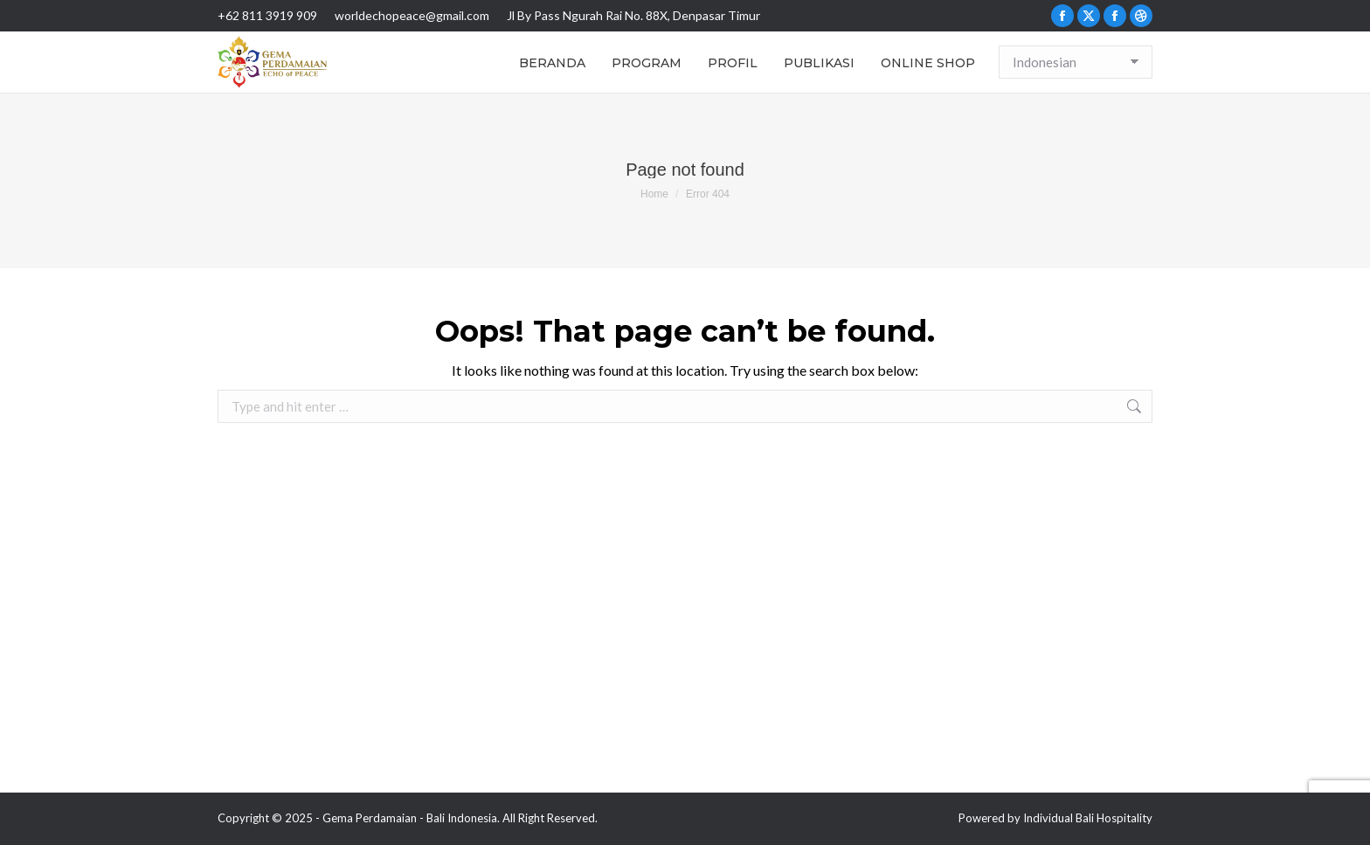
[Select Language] (1075, 62)
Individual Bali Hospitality (1087, 818)
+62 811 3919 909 (267, 15)
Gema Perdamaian (369, 818)
